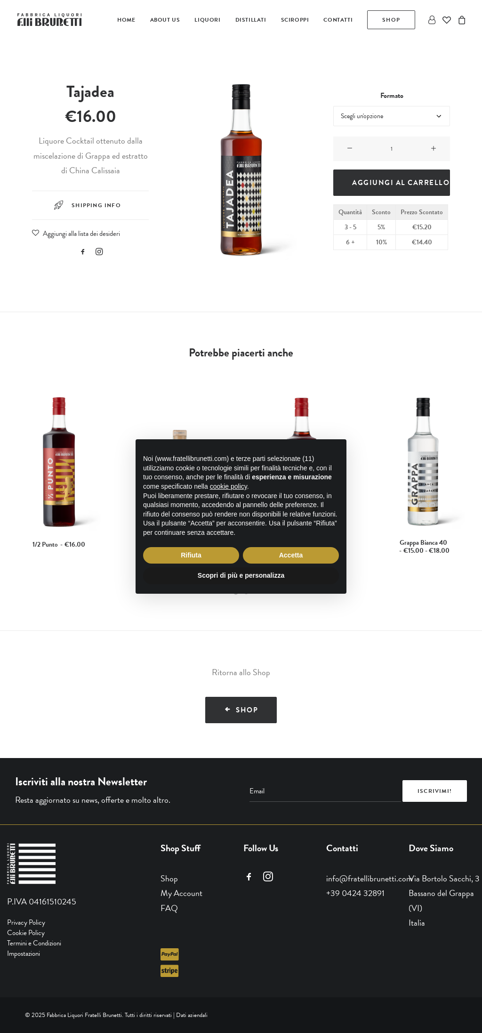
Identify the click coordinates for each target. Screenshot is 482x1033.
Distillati (250, 20)
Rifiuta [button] (191, 555)
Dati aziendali (192, 1014)
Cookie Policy (26, 933)
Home (126, 20)
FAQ (169, 907)
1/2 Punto (58, 544)
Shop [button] (241, 710)
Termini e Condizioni (34, 943)
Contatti (338, 20)
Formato (391, 95)
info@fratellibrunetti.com (369, 878)
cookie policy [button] (228, 486)
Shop (169, 878)
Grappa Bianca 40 (423, 547)
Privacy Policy (26, 922)
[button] (83, 253)
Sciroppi (295, 20)
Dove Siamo (431, 847)
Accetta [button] (291, 555)
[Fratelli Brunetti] (50, 20)
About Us (165, 20)
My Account (181, 893)
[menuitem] (126, 20)
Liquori (207, 20)
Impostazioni (23, 953)
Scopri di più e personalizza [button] (241, 575)
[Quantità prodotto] (391, 149)
